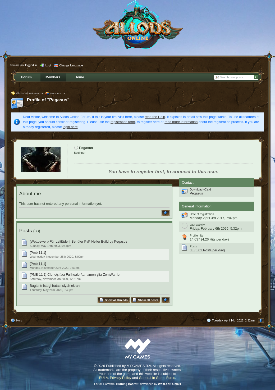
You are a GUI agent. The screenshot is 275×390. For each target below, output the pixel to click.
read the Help (155, 117)
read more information (181, 122)
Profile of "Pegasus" (48, 99)
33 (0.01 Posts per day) (207, 250)
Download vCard (200, 189)
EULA (103, 378)
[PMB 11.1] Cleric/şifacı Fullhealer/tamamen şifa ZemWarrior (75, 274)
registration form (123, 122)
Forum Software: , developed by (137, 384)
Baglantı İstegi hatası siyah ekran (55, 286)
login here (70, 127)
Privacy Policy (120, 378)
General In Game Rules (157, 378)
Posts (25, 230)
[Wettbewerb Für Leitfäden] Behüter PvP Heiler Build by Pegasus (78, 241)
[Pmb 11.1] (38, 253)
